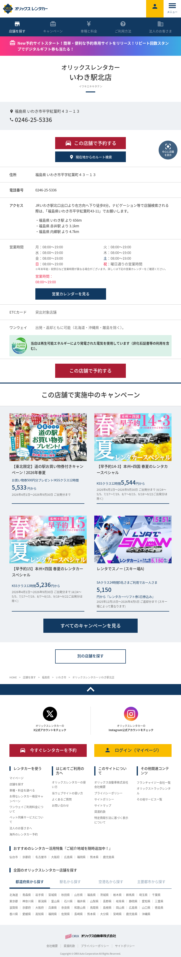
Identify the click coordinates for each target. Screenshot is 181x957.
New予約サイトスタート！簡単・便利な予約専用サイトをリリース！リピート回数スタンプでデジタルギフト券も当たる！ (93, 46)
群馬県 (130, 895)
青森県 (26, 895)
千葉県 (156, 895)
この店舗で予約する (90, 370)
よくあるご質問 (62, 799)
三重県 (159, 901)
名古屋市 (41, 857)
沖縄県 (146, 914)
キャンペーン (53, 27)
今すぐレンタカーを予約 (48, 750)
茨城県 (104, 895)
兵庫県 (52, 907)
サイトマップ (102, 805)
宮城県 (52, 895)
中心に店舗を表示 (168, 150)
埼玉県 (143, 895)
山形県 (78, 895)
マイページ (16, 778)
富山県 (55, 901)
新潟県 (42, 901)
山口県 (146, 907)
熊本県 (94, 857)
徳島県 (159, 907)
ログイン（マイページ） (133, 750)
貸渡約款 (100, 812)
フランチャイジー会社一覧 (154, 782)
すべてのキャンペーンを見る (90, 625)
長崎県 (78, 914)
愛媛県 (26, 914)
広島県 (68, 857)
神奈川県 (28, 901)
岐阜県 (120, 901)
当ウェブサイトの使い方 (67, 793)
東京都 (13, 901)
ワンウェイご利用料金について (26, 809)
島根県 (107, 907)
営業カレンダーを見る (71, 294)
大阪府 (55, 857)
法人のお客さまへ (20, 828)
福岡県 (81, 857)
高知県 (39, 914)
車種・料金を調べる (22, 790)
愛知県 (146, 901)
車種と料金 (89, 27)
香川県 (13, 914)
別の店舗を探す (90, 656)
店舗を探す (16, 784)
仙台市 (13, 857)
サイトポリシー (104, 799)
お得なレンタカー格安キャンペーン (26, 798)
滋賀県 (13, 907)
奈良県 (65, 907)
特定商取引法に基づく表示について (111, 820)
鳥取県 (94, 907)
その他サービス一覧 (149, 799)
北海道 (13, 895)
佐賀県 (65, 914)
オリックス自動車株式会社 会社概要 (111, 784)
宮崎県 (117, 914)
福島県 (91, 895)
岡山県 (120, 907)
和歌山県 (80, 907)
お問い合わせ (60, 805)
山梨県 (94, 901)
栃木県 (117, 895)
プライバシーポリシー (108, 793)
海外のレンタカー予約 (23, 834)
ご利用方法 (123, 27)
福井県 (81, 901)
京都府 (26, 857)
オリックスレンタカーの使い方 (69, 784)
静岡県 (133, 901)
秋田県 (65, 895)
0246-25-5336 (30, 119)
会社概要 (52, 946)
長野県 (107, 901)
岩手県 (39, 895)
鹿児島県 (108, 857)
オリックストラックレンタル (154, 790)
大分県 (104, 914)
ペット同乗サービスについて (26, 819)
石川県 (68, 901)
